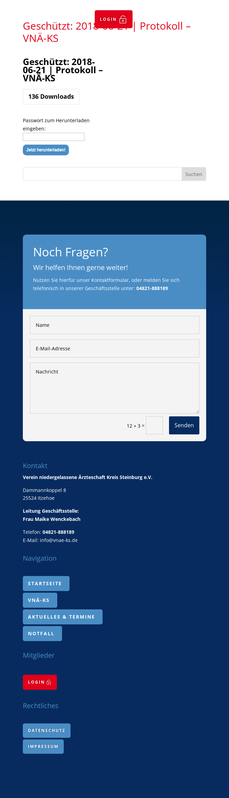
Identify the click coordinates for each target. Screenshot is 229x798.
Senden (184, 425)
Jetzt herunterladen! (45, 149)
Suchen (193, 174)
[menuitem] (114, 19)
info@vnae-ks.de (59, 540)
